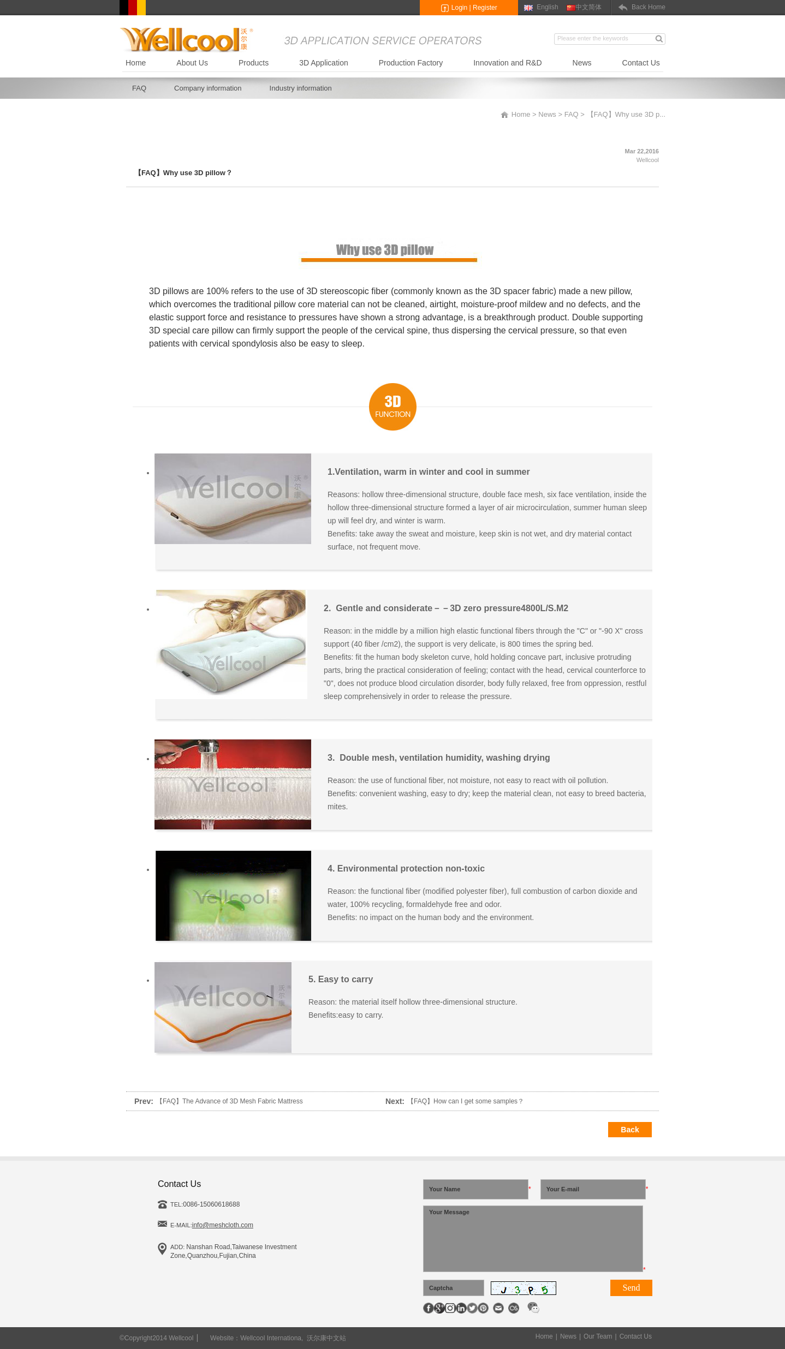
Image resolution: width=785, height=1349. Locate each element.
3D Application (323, 62)
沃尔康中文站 (326, 1338)
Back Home (648, 7)
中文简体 (588, 7)
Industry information (301, 88)
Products (254, 62)
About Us (192, 62)
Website (222, 1338)
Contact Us (641, 62)
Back (630, 1129)
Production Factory (411, 62)
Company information (208, 88)
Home (136, 62)
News (582, 62)
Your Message (533, 1238)
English (547, 7)
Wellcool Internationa (270, 1338)
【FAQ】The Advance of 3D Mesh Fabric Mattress (229, 1101)
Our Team (598, 1336)
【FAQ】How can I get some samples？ (465, 1101)
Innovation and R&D (507, 62)
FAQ (139, 88)
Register (485, 7)
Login (459, 7)
